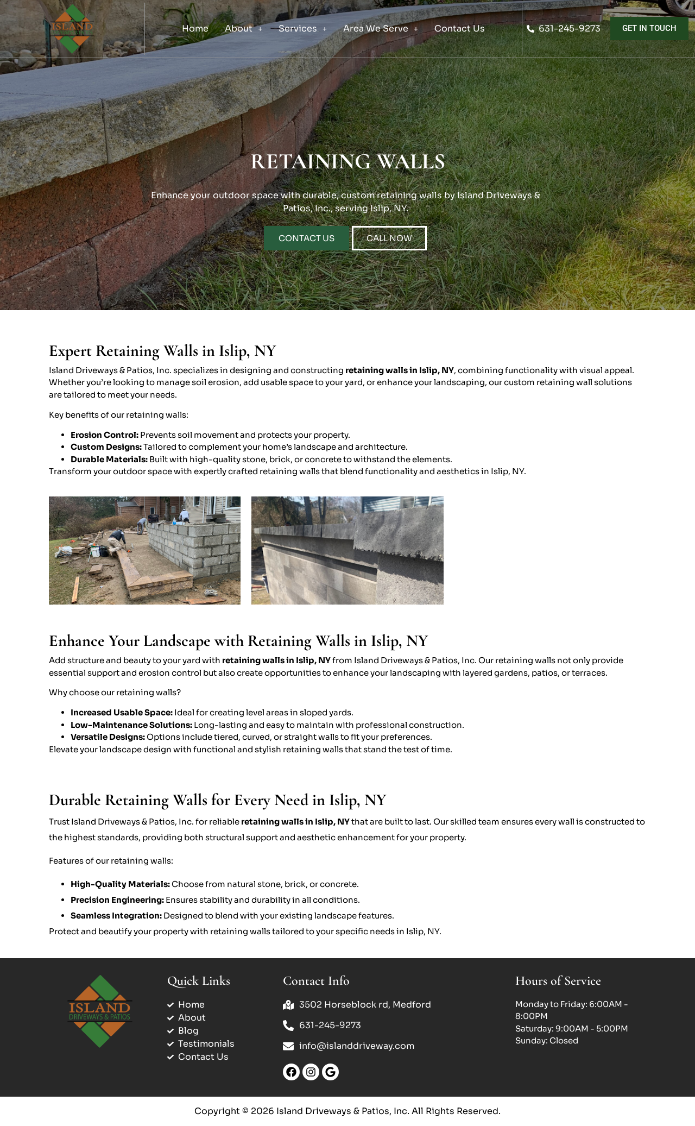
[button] (243, 28)
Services (303, 28)
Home (195, 28)
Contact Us (459, 28)
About (243, 28)
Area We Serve (380, 28)
